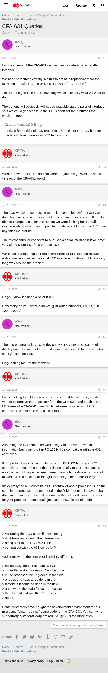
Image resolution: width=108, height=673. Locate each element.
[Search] (103, 5)
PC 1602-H (76, 83)
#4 (104, 289)
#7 (104, 437)
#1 (104, 57)
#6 (104, 389)
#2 (104, 166)
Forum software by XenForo (33, 669)
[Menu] (6, 5)
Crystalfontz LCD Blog (23, 125)
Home (60, 661)
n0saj (8, 32)
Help (50, 661)
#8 (104, 526)
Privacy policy (35, 661)
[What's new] (94, 5)
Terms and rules (13, 661)
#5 (104, 337)
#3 (104, 205)
